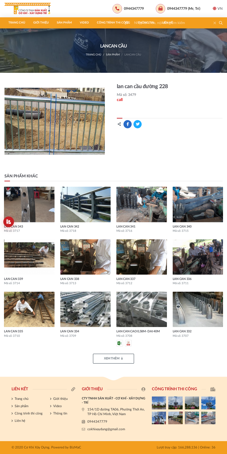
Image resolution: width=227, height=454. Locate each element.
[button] (221, 22)
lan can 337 (125, 279)
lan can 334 (69, 331)
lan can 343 (13, 226)
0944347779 (97, 421)
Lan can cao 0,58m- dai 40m (138, 331)
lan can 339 (13, 279)
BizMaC (75, 447)
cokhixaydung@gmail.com (106, 429)
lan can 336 (182, 279)
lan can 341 (125, 226)
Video (84, 22)
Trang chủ (16, 22)
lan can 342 (69, 226)
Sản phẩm (64, 22)
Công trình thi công (113, 22)
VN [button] (218, 8)
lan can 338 (69, 279)
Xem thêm (113, 358)
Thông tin (146, 22)
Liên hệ (167, 22)
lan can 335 (13, 331)
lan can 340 (182, 226)
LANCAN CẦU (132, 54)
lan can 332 (182, 331)
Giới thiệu (41, 22)
